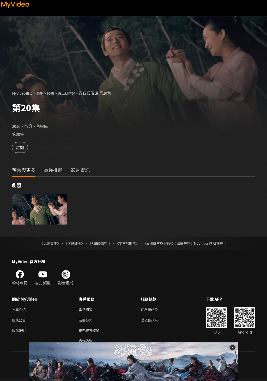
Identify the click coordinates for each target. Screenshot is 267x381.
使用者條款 (153, 310)
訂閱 (22, 147)
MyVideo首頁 (24, 93)
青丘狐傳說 (73, 93)
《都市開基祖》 (98, 243)
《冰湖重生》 (46, 243)
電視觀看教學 (90, 332)
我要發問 (86, 321)
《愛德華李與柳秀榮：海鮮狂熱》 (171, 243)
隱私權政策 (153, 321)
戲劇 (43, 93)
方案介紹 (20, 310)
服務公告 (20, 321)
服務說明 (20, 332)
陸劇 (55, 93)
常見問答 (86, 310)
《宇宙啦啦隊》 (128, 243)
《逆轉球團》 (71, 243)
